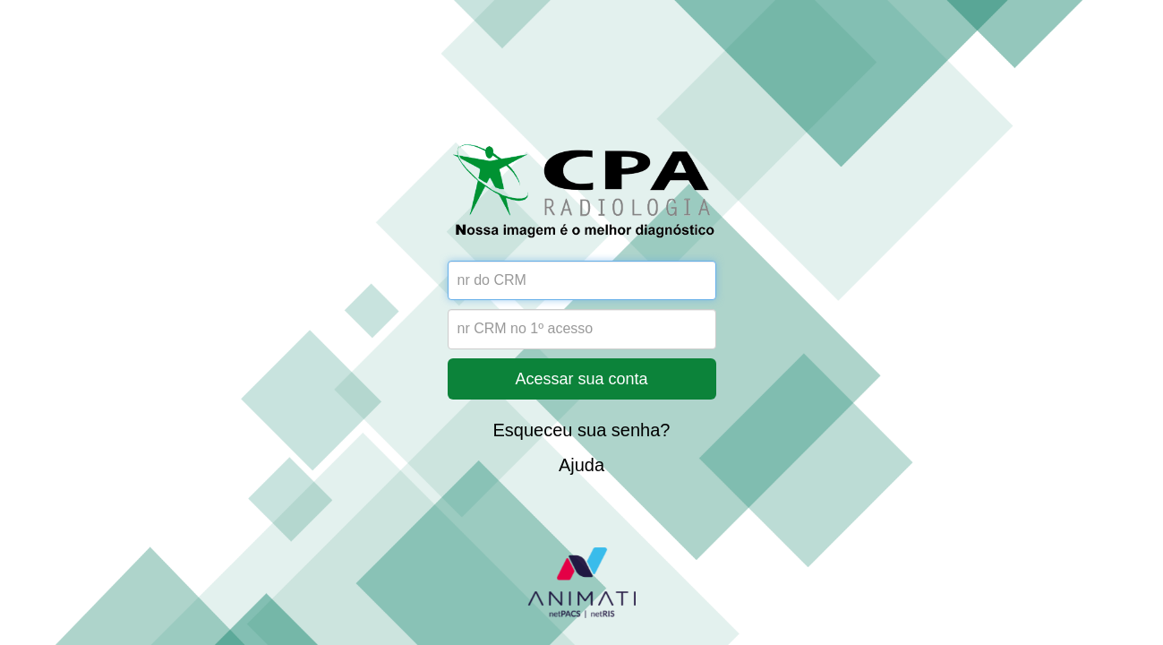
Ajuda (581, 465)
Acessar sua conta (581, 379)
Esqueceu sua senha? (582, 430)
